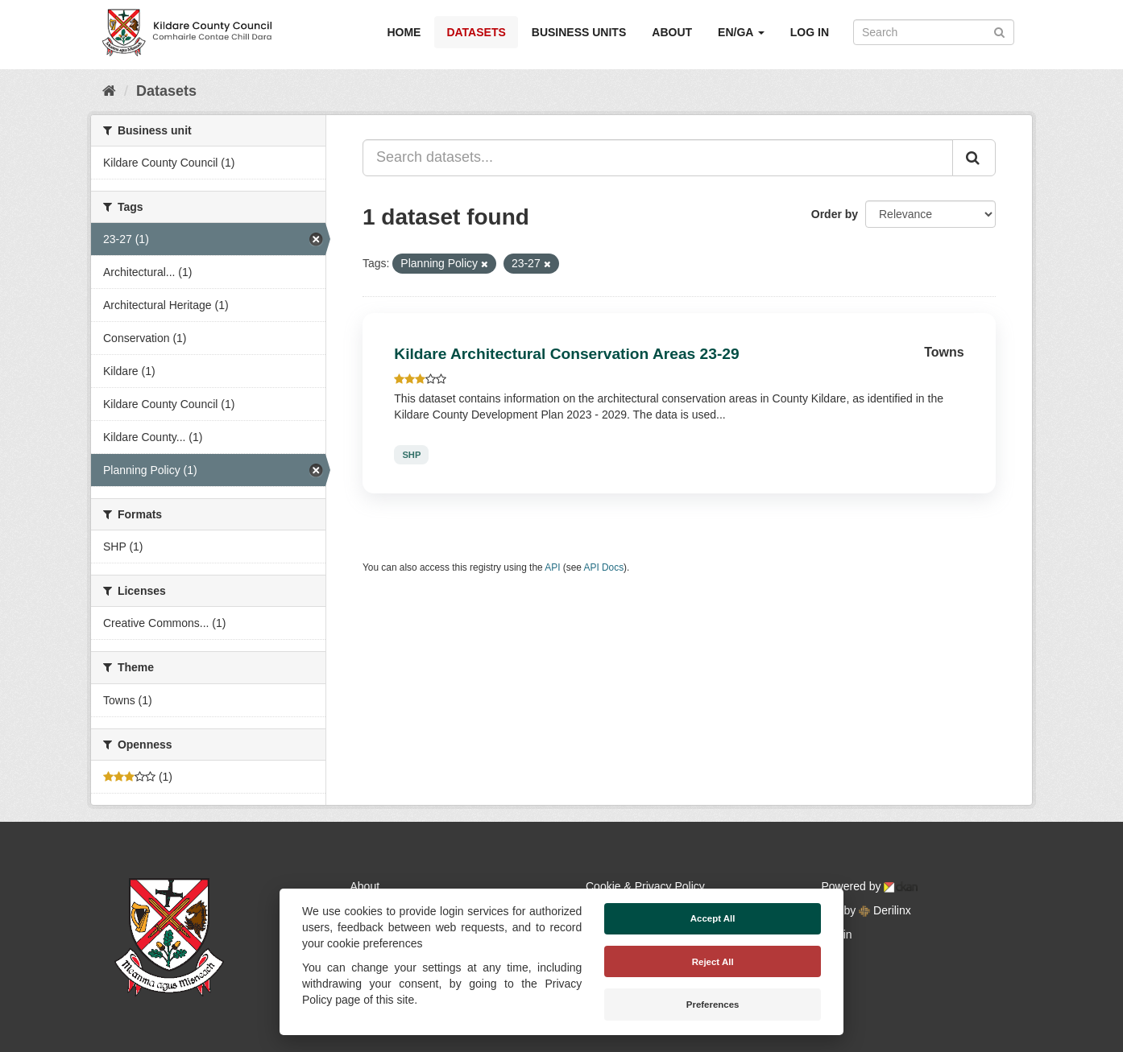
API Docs (604, 567)
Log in (809, 32)
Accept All (713, 918)
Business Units (579, 32)
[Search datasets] (933, 32)
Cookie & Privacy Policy (645, 886)
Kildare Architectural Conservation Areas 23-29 (566, 353)
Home (404, 32)
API (552, 567)
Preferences (713, 1004)
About (672, 32)
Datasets (475, 32)
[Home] (109, 91)
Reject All (713, 962)
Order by (834, 214)
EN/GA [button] (741, 32)
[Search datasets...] (658, 157)
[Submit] (999, 31)
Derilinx (885, 910)
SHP (411, 455)
